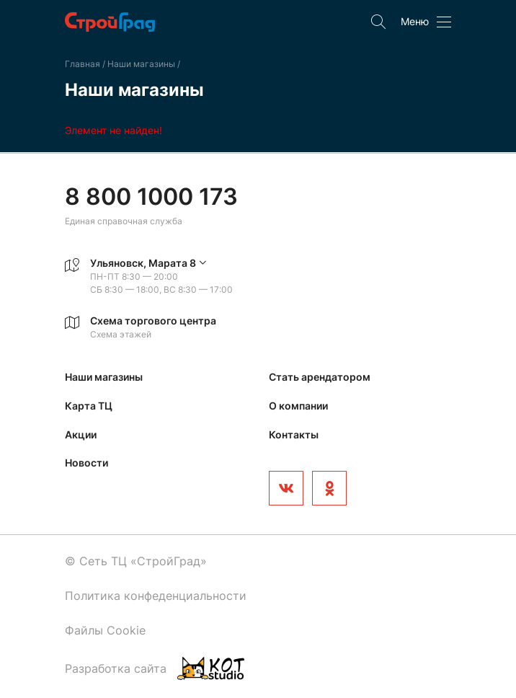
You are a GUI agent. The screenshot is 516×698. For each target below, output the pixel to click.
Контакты (294, 434)
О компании (298, 405)
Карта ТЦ (88, 405)
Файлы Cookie (105, 630)
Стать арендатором (319, 377)
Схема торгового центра (153, 320)
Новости (86, 462)
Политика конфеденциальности (155, 595)
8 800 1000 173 (151, 196)
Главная (82, 63)
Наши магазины (142, 63)
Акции (81, 434)
